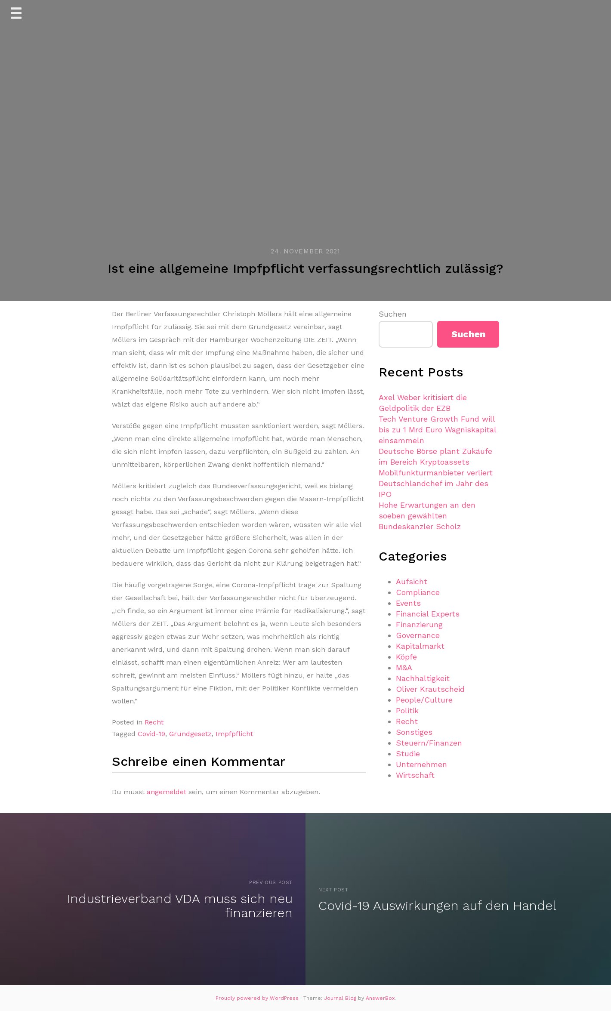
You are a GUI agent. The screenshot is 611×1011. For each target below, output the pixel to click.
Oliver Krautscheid (430, 689)
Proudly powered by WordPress (258, 998)
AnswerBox (380, 998)
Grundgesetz (190, 734)
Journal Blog (341, 998)
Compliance (418, 592)
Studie (408, 753)
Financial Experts (428, 613)
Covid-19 (151, 734)
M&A (404, 667)
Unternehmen (421, 764)
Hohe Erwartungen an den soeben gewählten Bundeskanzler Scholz (427, 515)
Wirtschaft (415, 775)
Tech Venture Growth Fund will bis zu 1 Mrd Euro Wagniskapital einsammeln (437, 429)
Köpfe (406, 656)
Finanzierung (419, 624)
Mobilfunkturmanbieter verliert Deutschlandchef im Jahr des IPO (436, 483)
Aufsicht (411, 581)
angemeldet (166, 792)
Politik (407, 710)
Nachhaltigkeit (423, 678)
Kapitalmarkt (420, 645)
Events (408, 602)
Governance (418, 635)
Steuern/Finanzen (429, 742)
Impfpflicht (234, 734)
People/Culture (424, 699)
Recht (154, 722)
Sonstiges (414, 732)
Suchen (393, 313)
